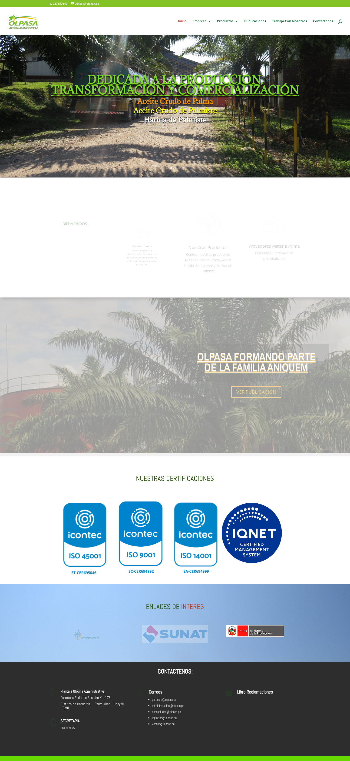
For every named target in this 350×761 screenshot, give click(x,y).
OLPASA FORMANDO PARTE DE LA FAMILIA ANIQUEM (256, 363)
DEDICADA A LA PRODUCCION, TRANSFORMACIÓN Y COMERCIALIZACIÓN (175, 86)
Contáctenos (323, 21)
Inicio (182, 21)
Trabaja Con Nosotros (289, 21)
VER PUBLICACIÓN (256, 393)
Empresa (199, 21)
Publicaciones (255, 21)
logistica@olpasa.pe (164, 718)
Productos (225, 21)
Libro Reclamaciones (255, 692)
